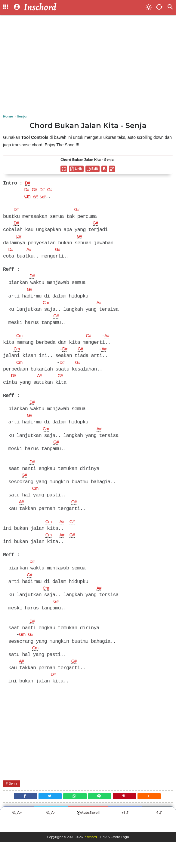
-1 (159, 825)
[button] (155, 807)
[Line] (101, 807)
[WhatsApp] (74, 807)
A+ (16, 825)
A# (37, 197)
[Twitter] (47, 807)
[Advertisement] (88, 66)
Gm (22, 644)
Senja (14, 793)
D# (28, 184)
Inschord (90, 837)
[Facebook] (19, 807)
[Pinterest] (127, 807)
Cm (27, 197)
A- (50, 825)
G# (36, 191)
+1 (125, 825)
